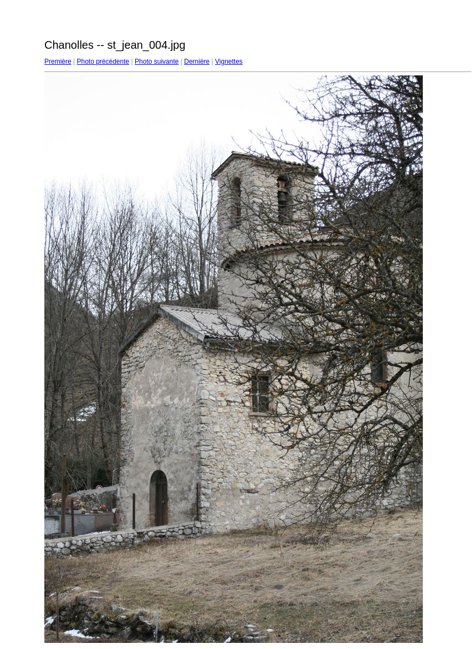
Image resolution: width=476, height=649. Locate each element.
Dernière (196, 61)
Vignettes (229, 61)
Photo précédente (102, 61)
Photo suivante (156, 61)
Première (57, 61)
